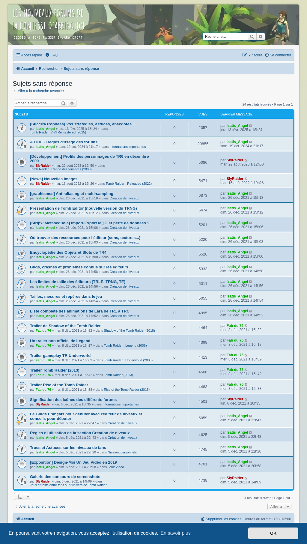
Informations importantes (127, 146)
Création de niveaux (124, 198)
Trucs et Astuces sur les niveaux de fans (68, 447)
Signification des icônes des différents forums (73, 399)
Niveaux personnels (122, 452)
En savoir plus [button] (175, 533)
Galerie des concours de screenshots (65, 476)
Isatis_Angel (45, 128)
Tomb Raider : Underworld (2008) (128, 360)
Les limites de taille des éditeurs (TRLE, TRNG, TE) (77, 281)
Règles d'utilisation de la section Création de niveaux (80, 433)
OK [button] (273, 533)
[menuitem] (51, 55)
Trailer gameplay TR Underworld (60, 355)
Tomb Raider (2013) (118, 375)
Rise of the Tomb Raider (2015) (127, 389)
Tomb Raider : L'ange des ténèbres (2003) (61, 169)
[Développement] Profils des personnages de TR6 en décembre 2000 (89, 158)
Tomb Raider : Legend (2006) (125, 345)
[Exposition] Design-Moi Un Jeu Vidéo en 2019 (73, 462)
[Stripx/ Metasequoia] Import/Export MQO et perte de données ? (90, 223)
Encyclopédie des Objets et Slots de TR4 (68, 252)
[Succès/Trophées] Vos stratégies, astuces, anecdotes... (82, 124)
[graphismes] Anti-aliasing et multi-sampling (71, 193)
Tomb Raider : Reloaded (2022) (129, 183)
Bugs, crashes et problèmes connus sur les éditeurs (79, 267)
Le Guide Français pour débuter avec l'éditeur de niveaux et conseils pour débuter (86, 416)
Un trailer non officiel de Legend (60, 341)
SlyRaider (43, 165)
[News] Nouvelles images (53, 179)
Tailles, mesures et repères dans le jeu (66, 296)
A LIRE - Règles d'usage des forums (63, 142)
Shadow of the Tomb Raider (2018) (129, 330)
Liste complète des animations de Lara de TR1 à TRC (80, 311)
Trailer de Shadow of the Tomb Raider (65, 326)
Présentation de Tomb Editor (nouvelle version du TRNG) (83, 208)
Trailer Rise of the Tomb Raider (59, 385)
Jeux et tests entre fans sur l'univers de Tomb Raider (68, 485)
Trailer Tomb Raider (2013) (54, 370)
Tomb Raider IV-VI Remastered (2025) (58, 132)
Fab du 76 (43, 330)
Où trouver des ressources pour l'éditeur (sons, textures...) (85, 237)
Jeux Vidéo (116, 467)
